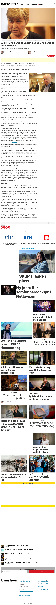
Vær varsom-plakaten (43, 581)
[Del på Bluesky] (54, 56)
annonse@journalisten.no (25, 595)
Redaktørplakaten (43, 583)
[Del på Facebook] (48, 56)
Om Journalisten (42, 586)
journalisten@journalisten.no (26, 591)
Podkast (27, 4)
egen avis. (14, 142)
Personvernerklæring (43, 589)
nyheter (2, 224)
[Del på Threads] (52, 56)
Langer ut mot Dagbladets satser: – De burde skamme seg (19, 549)
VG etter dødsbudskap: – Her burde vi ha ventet (16, 545)
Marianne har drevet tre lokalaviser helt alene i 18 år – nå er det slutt (21, 562)
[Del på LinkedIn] (50, 56)
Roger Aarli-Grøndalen (24, 581)
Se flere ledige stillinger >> (28, 248)
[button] (54, 232)
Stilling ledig (34, 4)
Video (21, 4)
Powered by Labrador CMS (28, 603)
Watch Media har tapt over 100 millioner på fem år (17, 553)
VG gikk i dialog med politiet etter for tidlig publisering (18, 558)
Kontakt (41, 4)
